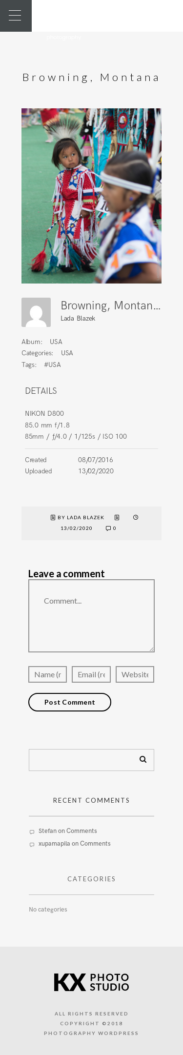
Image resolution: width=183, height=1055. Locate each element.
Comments (81, 831)
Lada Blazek (78, 318)
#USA (52, 365)
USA (56, 342)
